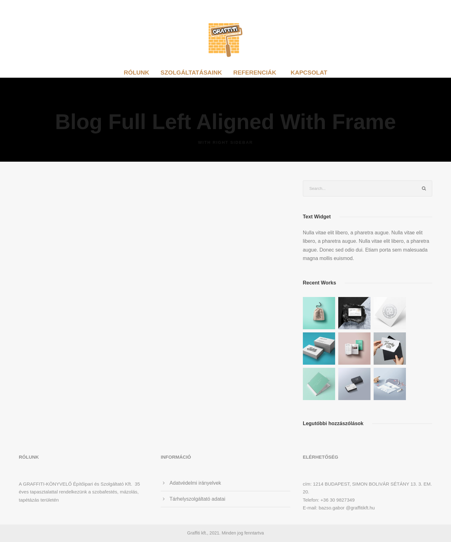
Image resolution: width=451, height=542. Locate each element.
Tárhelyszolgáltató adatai (197, 499)
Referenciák (254, 72)
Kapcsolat (309, 72)
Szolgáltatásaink (191, 72)
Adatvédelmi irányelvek (195, 483)
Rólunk (136, 72)
